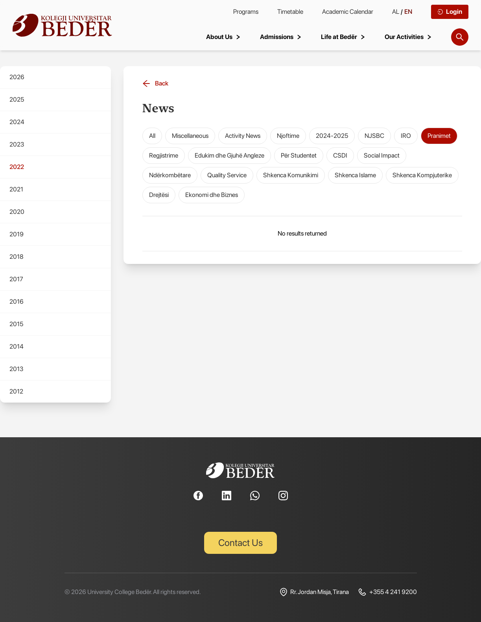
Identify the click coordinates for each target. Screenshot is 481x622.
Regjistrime (163, 155)
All (152, 135)
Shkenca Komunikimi (290, 175)
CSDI (340, 155)
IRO (406, 135)
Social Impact (382, 155)
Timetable (290, 11)
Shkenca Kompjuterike (422, 175)
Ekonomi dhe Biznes (211, 195)
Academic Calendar (347, 11)
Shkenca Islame (355, 175)
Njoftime (288, 135)
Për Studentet (299, 155)
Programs (245, 11)
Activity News (242, 135)
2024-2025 (332, 135)
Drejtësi (159, 195)
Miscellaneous (190, 135)
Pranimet (439, 135)
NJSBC (374, 135)
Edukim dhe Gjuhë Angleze (229, 155)
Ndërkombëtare (170, 175)
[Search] (459, 37)
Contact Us (240, 542)
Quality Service (227, 175)
